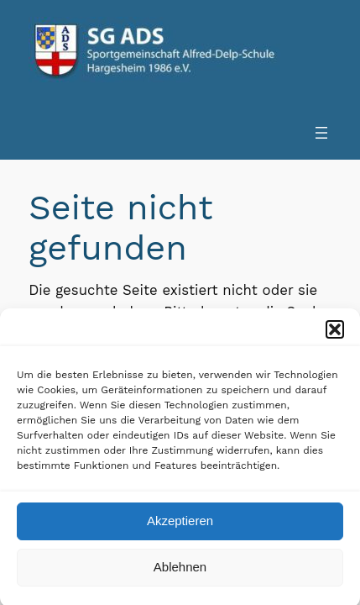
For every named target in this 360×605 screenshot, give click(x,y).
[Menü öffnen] (321, 133)
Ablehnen (180, 571)
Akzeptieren (180, 525)
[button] (334, 332)
